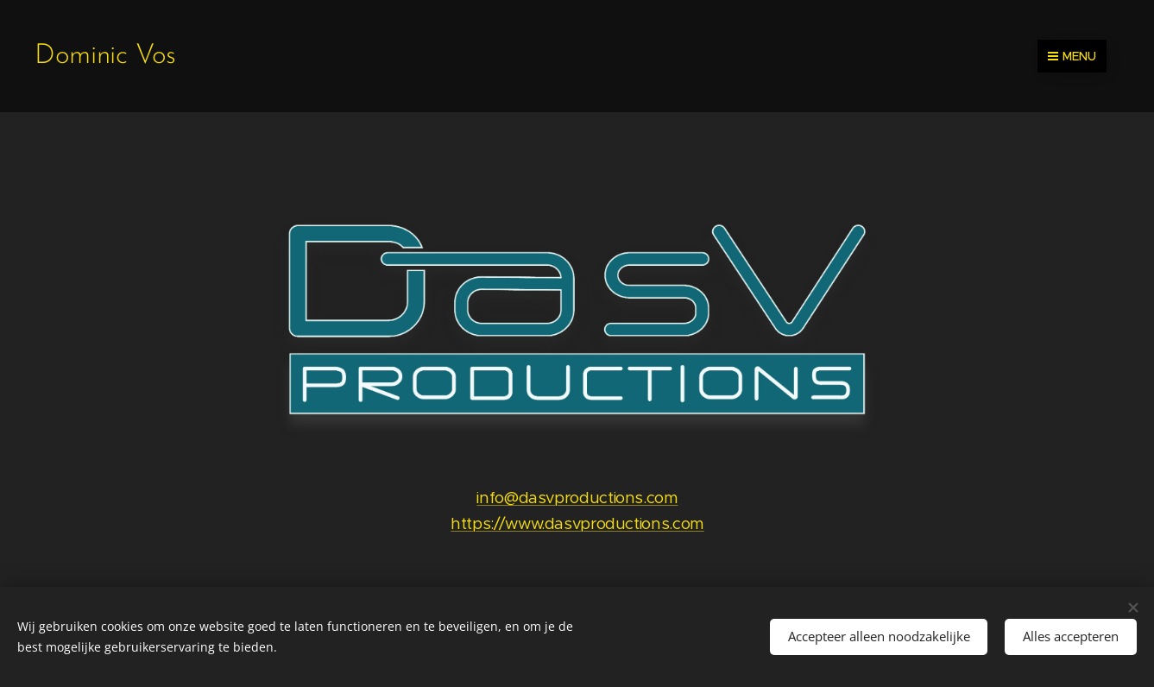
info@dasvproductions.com (577, 497)
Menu (1072, 56)
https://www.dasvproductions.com (577, 523)
